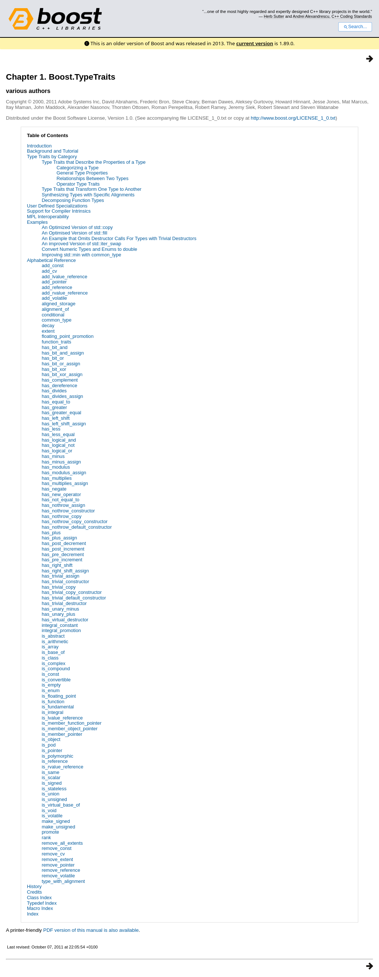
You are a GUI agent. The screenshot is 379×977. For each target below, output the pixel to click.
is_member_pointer (62, 734)
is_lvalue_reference (62, 718)
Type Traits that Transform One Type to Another (91, 189)
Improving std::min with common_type (81, 254)
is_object (51, 739)
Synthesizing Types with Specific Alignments (88, 194)
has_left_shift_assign (64, 423)
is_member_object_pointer (70, 728)
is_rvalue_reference (62, 767)
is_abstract (53, 636)
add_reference (57, 287)
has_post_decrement (64, 543)
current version (254, 43)
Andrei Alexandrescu (311, 16)
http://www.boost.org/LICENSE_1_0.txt (293, 118)
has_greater (54, 407)
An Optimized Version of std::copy (77, 227)
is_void (49, 810)
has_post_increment (63, 549)
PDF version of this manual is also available (91, 930)
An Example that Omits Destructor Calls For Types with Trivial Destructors (119, 238)
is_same (51, 772)
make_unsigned (58, 827)
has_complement (60, 380)
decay (48, 325)
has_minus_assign (61, 462)
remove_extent (57, 859)
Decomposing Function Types (73, 200)
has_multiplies (57, 478)
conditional (53, 315)
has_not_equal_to (61, 499)
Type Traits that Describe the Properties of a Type (94, 162)
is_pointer (52, 750)
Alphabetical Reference (51, 260)
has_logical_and (59, 440)
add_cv (49, 271)
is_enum (51, 690)
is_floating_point (59, 696)
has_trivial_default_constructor (74, 598)
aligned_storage (59, 303)
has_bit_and (55, 347)
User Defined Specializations (57, 206)
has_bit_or (53, 358)
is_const (50, 674)
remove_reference (61, 870)
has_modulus (56, 467)
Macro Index (40, 908)
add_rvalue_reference (65, 293)
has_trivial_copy (59, 587)
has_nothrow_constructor (68, 511)
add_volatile (54, 298)
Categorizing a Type (78, 167)
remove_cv (53, 854)
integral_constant (60, 625)
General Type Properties (82, 173)
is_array (50, 646)
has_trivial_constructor (65, 581)
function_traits (56, 342)
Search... (355, 26)
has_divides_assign (62, 396)
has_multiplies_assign (65, 483)
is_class (50, 658)
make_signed (56, 821)
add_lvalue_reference (64, 276)
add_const (53, 265)
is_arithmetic (55, 641)
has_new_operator (61, 494)
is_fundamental (58, 707)
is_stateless (54, 788)
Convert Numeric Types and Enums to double (89, 249)
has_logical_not (58, 445)
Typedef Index (42, 903)
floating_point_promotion (68, 336)
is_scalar (51, 777)
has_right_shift (57, 565)
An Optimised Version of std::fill (74, 233)
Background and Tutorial (52, 151)
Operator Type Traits (78, 184)
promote (50, 832)
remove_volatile (58, 875)
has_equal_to (56, 402)
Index (32, 914)
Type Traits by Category (52, 156)
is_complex (54, 663)
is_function (53, 701)
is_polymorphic (57, 756)
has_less (51, 429)
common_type (56, 320)
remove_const (56, 848)
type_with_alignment (63, 881)
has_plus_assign (59, 538)
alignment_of (55, 309)
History (34, 886)
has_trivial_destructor (64, 603)
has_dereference (59, 385)
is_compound (56, 668)
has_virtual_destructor (65, 619)
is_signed (52, 783)
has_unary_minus (60, 609)
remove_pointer (58, 865)
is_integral (52, 712)
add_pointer (54, 282)
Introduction (39, 146)
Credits (34, 892)
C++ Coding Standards (352, 16)
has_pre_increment (62, 559)
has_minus (53, 456)
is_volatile (52, 815)
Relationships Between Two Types (92, 178)
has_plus (51, 532)
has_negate (54, 489)
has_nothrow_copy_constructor (75, 521)
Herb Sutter (274, 16)
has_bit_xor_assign (62, 374)
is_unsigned (54, 799)
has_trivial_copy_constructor (72, 592)
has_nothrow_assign (63, 505)
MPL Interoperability (48, 216)
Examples (37, 222)
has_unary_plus (58, 614)
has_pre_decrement (63, 554)
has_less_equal (58, 434)
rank (46, 837)
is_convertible (56, 679)
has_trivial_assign (61, 576)
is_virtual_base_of (61, 805)
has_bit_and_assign (63, 353)
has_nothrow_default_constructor (77, 527)
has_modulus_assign (64, 472)
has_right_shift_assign (65, 571)
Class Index (39, 897)
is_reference (55, 761)
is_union (51, 794)
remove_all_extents (62, 843)
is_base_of (53, 652)
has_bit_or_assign (61, 363)
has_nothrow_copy (61, 516)
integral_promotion (61, 630)
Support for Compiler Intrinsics (59, 211)
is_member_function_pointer (71, 723)
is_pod (49, 745)
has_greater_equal (61, 412)
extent (48, 331)
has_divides (54, 390)
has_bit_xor (54, 369)
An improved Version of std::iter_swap (81, 243)
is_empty (51, 685)
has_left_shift (56, 418)
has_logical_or (57, 450)
